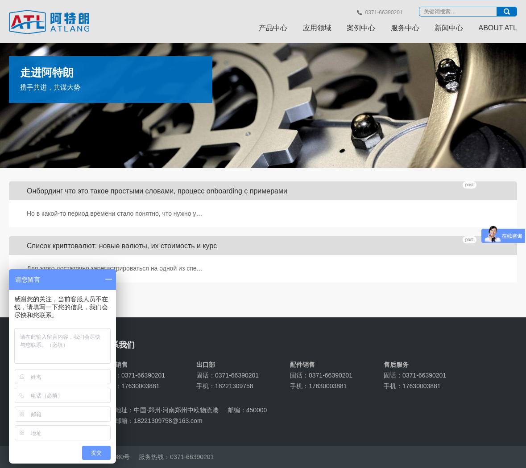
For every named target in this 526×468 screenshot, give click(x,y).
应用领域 (317, 28)
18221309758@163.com (168, 420)
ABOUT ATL (497, 28)
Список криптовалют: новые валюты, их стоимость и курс (122, 246)
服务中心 (405, 28)
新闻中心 (449, 28)
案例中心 (361, 28)
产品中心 (273, 28)
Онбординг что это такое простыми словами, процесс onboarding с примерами (157, 191)
